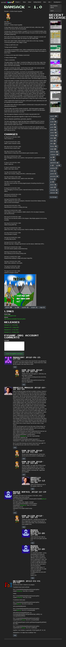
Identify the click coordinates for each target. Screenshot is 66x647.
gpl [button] (58, 165)
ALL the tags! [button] (53, 197)
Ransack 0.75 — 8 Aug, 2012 (11, 327)
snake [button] (53, 171)
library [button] (53, 179)
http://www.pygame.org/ (10, 315)
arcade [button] (53, 121)
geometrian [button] (54, 176)
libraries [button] (53, 146)
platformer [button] (54, 152)
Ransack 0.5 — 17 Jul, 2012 (11, 329)
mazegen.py (23, 436)
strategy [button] (53, 135)
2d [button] (52, 119)
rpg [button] (17, 307)
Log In (52, 10)
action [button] (53, 138)
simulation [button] (54, 190)
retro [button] (52, 160)
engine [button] (53, 187)
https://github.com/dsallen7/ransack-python (15, 319)
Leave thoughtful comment (14, 353)
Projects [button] (18, 2)
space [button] (53, 141)
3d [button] (52, 165)
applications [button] (54, 162)
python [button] (53, 130)
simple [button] (53, 149)
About (29, 2)
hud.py (23, 619)
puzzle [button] (53, 127)
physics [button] (53, 184)
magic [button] (42, 307)
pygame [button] (8, 307)
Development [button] (57, 2)
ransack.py (19, 591)
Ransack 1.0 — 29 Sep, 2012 (11, 332)
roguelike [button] (25, 307)
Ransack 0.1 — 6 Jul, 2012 (11, 325)
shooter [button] (53, 132)
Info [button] (49, 2)
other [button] (53, 143)
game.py (44, 498)
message (6, 340)
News (24, 2)
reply (15, 367)
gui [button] (52, 182)
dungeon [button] (34, 307)
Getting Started (37, 2)
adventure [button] (54, 193)
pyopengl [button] (53, 168)
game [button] (53, 124)
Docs (44, 2)
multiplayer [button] (54, 154)
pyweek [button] (53, 173)
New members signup (54, 6)
